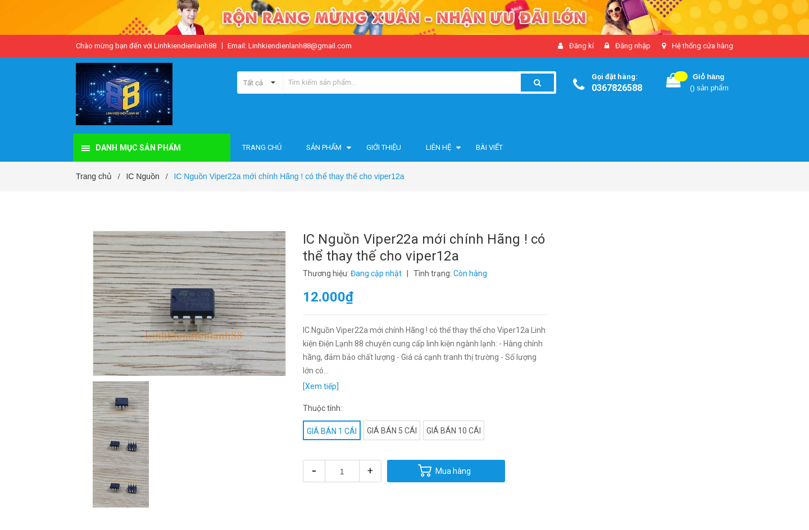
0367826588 (617, 88)
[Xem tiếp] (321, 386)
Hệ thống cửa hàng (702, 46)
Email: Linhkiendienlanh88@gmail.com (290, 46)
